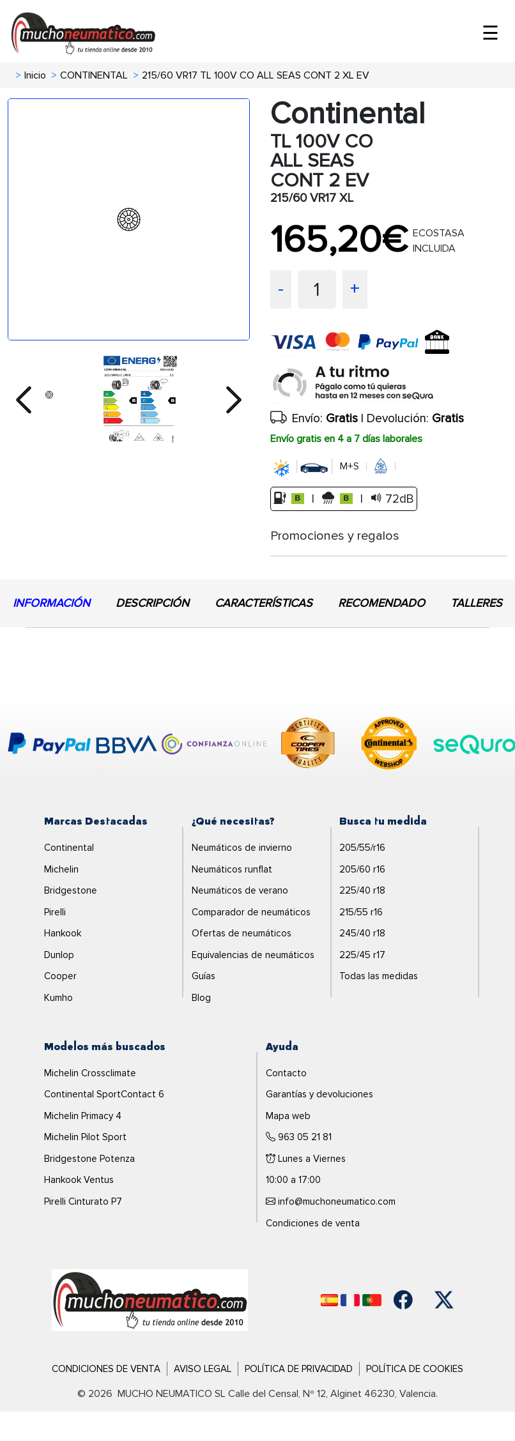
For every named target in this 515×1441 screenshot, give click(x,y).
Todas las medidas (378, 976)
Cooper (60, 976)
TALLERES (476, 603)
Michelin (61, 869)
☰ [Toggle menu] (490, 33)
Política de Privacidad (299, 1369)
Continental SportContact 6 (104, 1094)
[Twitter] (444, 1300)
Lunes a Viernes (306, 1158)
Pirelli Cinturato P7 (83, 1201)
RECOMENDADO (381, 603)
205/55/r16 (362, 847)
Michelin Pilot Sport (85, 1137)
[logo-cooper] (308, 745)
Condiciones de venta (313, 1223)
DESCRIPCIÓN (152, 603)
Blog (201, 997)
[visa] (366, 352)
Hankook (62, 933)
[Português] (371, 1300)
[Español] (329, 1300)
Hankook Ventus (79, 1180)
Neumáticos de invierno (242, 847)
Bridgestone (70, 890)
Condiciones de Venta (106, 1369)
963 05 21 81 (299, 1137)
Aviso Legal (202, 1369)
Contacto (286, 1073)
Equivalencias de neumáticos (253, 955)
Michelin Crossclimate (90, 1073)
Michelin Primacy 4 (82, 1116)
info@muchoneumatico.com (331, 1201)
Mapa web (288, 1116)
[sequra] (388, 383)
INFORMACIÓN (51, 603)
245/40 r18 (362, 933)
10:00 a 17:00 (293, 1180)
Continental (69, 847)
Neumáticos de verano (240, 890)
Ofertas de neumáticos (241, 933)
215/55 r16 (361, 912)
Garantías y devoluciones (319, 1094)
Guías (203, 976)
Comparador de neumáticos (251, 912)
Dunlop (59, 955)
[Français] (350, 1300)
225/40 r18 (362, 890)
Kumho (58, 997)
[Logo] (150, 1299)
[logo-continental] (389, 745)
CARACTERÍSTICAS (263, 603)
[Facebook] (403, 1300)
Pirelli (55, 912)
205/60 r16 (362, 869)
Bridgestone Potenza (89, 1158)
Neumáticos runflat (232, 869)
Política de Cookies (414, 1369)
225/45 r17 (362, 955)
